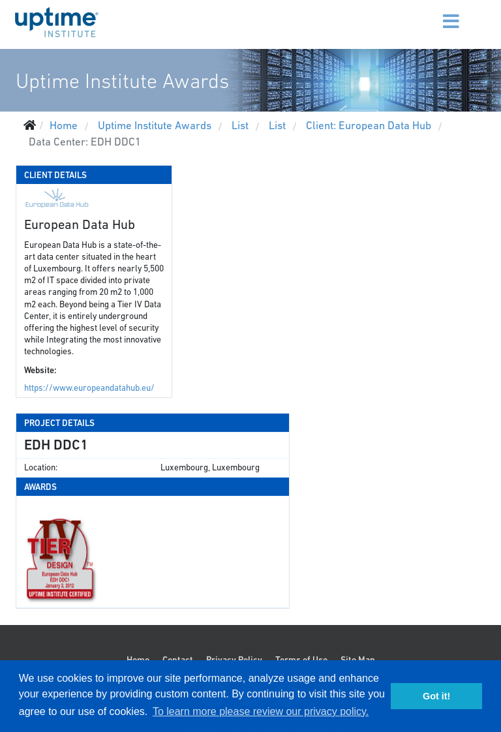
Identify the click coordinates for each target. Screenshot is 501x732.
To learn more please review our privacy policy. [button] (261, 711)
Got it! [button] (436, 696)
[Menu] (435, 13)
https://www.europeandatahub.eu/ (89, 388)
